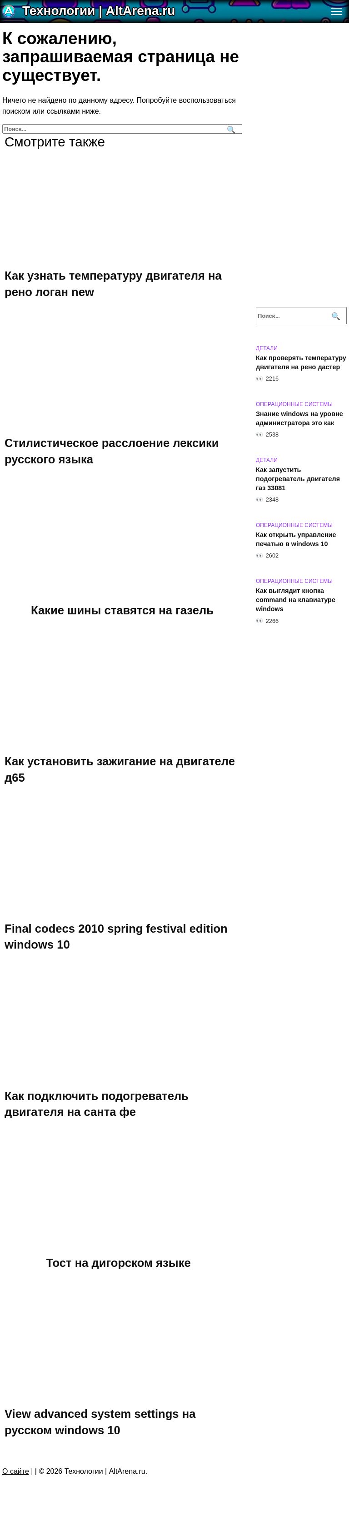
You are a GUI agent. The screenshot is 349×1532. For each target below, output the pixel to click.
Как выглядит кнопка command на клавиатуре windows (295, 600)
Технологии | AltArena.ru (98, 11)
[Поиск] (230, 129)
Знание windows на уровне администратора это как (299, 418)
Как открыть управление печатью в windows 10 (296, 539)
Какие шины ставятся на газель (122, 609)
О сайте (15, 1471)
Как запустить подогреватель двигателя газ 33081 (298, 479)
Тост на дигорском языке (118, 1262)
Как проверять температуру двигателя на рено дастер (301, 362)
